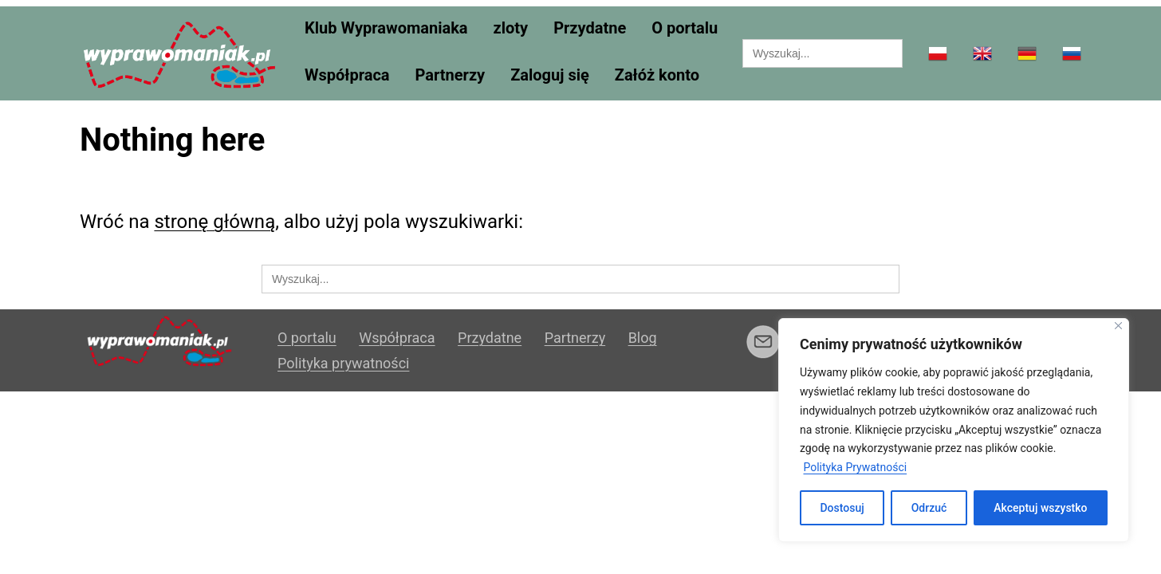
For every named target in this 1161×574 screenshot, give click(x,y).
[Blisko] (1118, 325)
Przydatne (589, 28)
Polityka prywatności (343, 363)
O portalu (684, 28)
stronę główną (214, 221)
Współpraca (347, 75)
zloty (511, 28)
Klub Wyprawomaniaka (386, 28)
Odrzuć (929, 507)
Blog (642, 337)
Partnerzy (450, 75)
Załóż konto (657, 75)
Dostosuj (842, 507)
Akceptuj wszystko (1040, 507)
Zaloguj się (549, 75)
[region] (953, 430)
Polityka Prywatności (855, 467)
